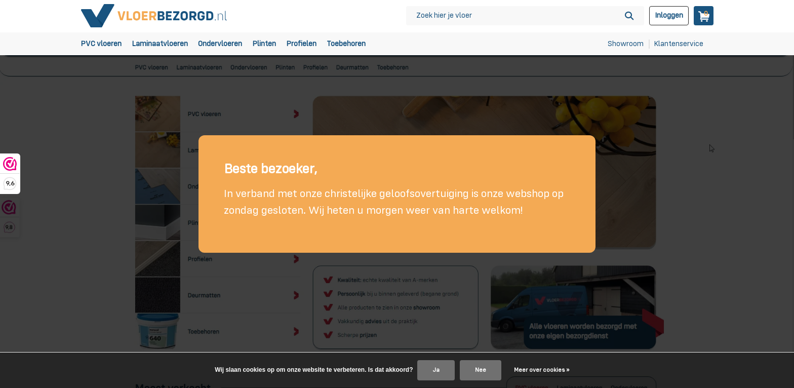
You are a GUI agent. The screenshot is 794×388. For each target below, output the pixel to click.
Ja (436, 370)
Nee (480, 370)
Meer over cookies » (541, 370)
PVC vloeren (101, 44)
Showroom (626, 44)
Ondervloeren (220, 44)
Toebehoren (346, 44)
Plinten (264, 44)
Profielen (301, 44)
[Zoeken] (525, 15)
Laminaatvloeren (160, 44)
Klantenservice (678, 44)
